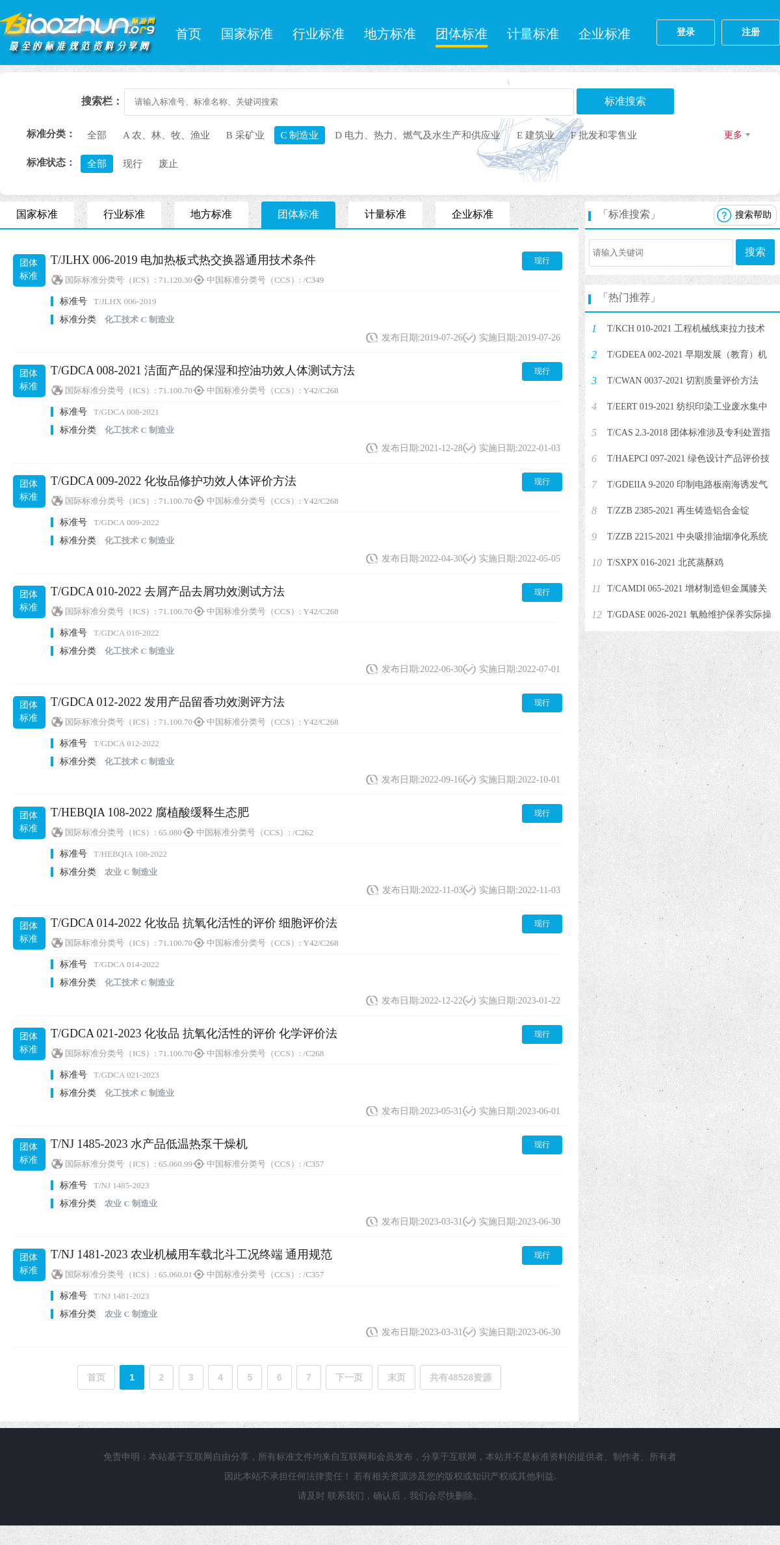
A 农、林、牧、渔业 (166, 135)
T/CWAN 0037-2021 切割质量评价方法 (683, 380)
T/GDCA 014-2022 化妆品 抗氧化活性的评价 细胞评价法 (194, 922)
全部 (97, 135)
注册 (751, 32)
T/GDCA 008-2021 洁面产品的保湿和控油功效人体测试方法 (203, 370)
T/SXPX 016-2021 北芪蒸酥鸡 (665, 562)
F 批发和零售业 (604, 135)
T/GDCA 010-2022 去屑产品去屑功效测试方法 (168, 591)
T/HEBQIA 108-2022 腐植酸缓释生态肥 (150, 812)
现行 (132, 164)
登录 (686, 32)
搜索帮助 (753, 215)
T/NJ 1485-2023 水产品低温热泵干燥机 (149, 1143)
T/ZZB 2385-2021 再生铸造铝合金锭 (678, 510)
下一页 (349, 1377)
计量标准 (533, 34)
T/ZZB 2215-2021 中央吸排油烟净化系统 (687, 536)
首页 (189, 34)
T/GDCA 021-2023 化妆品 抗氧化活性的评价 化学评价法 (194, 1033)
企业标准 (604, 34)
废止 (168, 164)
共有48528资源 (460, 1377)
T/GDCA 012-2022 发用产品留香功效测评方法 (168, 701)
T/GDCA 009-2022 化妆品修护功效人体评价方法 (173, 480)
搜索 (755, 251)
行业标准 (318, 34)
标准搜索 (625, 101)
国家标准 (247, 34)
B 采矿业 (245, 135)
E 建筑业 (535, 135)
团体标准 (462, 34)
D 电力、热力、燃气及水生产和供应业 (417, 135)
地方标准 (390, 34)
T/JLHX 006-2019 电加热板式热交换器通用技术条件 (183, 259)
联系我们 (346, 1496)
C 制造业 (300, 135)
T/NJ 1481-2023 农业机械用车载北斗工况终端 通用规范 (192, 1254)
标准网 (78, 32)
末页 (396, 1377)
